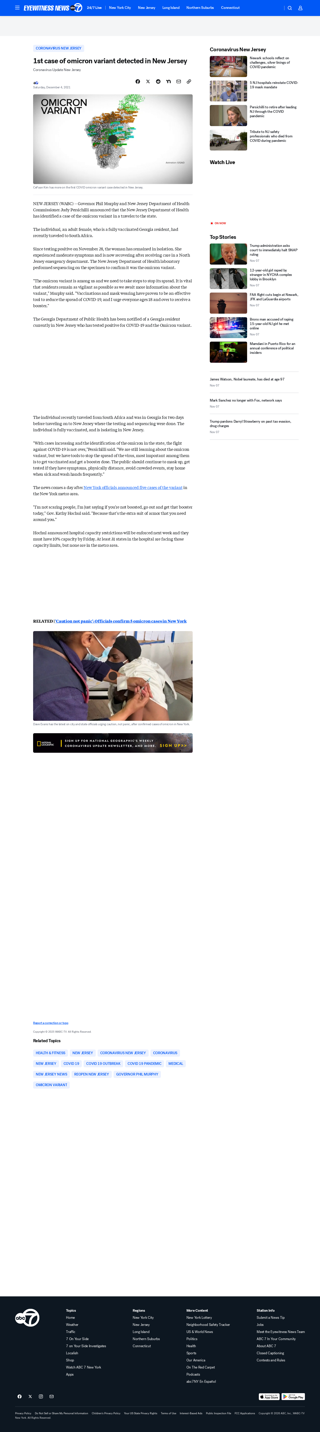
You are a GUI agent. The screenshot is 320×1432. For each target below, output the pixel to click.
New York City (120, 7)
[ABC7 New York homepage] (53, 8)
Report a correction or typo (50, 1023)
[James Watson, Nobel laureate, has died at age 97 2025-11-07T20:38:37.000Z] (254, 382)
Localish (72, 1353)
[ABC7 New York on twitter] (30, 1396)
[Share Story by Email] (178, 81)
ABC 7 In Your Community (276, 1339)
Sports (191, 1353)
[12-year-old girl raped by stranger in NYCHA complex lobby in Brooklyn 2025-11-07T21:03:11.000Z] (254, 278)
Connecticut (230, 7)
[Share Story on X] (148, 81)
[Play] (254, 194)
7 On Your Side (77, 1339)
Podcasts (193, 1374)
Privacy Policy (23, 1413)
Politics (191, 1339)
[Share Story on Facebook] (138, 81)
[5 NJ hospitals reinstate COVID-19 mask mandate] (254, 91)
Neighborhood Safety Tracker (208, 1325)
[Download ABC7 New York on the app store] (269, 1396)
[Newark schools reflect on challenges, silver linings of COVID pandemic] (254, 66)
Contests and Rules (271, 1360)
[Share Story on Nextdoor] (168, 81)
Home (70, 1317)
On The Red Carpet (200, 1367)
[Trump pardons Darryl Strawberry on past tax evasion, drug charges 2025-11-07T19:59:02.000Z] (254, 428)
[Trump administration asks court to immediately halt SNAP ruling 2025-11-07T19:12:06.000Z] (254, 254)
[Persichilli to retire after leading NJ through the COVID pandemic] (254, 115)
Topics (71, 1310)
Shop (70, 1360)
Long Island (170, 7)
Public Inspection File (218, 1413)
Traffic (70, 1332)
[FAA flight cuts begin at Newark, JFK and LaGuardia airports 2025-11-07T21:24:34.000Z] (254, 303)
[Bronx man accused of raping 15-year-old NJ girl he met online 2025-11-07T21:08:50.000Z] (254, 327)
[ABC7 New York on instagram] (40, 1396)
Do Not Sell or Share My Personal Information (61, 1413)
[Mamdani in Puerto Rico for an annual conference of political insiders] (254, 352)
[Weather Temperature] (276, 8)
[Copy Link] (189, 81)
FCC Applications (245, 1413)
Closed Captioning (270, 1353)
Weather (72, 1325)
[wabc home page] (27, 1318)
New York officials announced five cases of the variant (133, 487)
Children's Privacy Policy (106, 1413)
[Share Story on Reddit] (158, 81)
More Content (197, 1310)
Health (191, 1346)
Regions (139, 1310)
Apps (70, 1374)
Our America (195, 1360)
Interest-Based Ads (191, 1413)
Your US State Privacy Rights (140, 1413)
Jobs (260, 1325)
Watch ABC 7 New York (83, 1367)
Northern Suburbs (200, 7)
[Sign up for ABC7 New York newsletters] (51, 1396)
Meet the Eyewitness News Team (281, 1332)
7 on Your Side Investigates (86, 1346)
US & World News (199, 1332)
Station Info (265, 1310)
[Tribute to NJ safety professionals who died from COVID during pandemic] (254, 140)
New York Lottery (199, 1317)
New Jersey (146, 7)
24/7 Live (94, 7)
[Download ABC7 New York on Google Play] (293, 1396)
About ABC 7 (266, 1346)
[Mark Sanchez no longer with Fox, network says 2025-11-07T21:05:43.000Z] (254, 405)
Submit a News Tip (271, 1317)
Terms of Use (168, 1413)
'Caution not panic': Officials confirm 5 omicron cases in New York (120, 621)
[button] (17, 7)
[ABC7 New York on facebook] (19, 1396)
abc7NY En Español (201, 1381)
